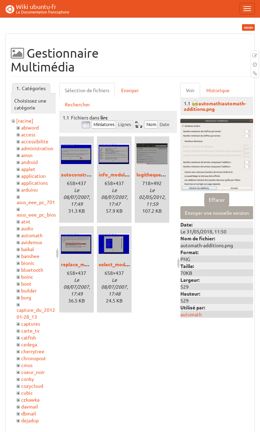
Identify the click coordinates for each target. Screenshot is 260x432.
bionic (28, 263)
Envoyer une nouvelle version (217, 213)
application (33, 176)
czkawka (30, 399)
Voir (190, 90)
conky (27, 379)
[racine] (24, 120)
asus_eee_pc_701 (36, 202)
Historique (218, 90)
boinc (27, 276)
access (28, 134)
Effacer (217, 199)
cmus (27, 365)
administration (37, 148)
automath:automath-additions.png (215, 106)
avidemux (31, 242)
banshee (30, 256)
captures (30, 323)
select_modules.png (121, 264)
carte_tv (30, 330)
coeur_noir (33, 372)
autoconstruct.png (82, 174)
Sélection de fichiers (87, 90)
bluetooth (32, 270)
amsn (27, 155)
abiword (30, 127)
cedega (29, 344)
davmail (29, 406)
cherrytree (32, 351)
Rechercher (77, 104)
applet (28, 169)
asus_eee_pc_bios (36, 214)
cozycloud (32, 386)
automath (32, 235)
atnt (25, 221)
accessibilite (34, 141)
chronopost (33, 358)
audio (27, 228)
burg (26, 297)
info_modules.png (119, 174)
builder (29, 290)
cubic (27, 393)
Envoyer (130, 90)
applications (34, 183)
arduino (29, 189)
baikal (27, 249)
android (29, 162)
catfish (28, 337)
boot (26, 283)
